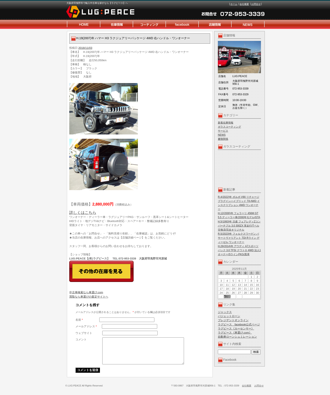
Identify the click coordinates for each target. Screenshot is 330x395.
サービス (223, 130)
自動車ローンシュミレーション (237, 336)
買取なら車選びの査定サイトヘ (88, 296)
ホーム (233, 4)
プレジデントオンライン (233, 320)
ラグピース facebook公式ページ (239, 324)
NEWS (222, 134)
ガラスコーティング (229, 126)
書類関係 (223, 138)
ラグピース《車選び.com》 (235, 332)
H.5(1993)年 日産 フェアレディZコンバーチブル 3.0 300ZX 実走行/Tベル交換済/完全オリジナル (239, 225)
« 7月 (227, 296)
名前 (79, 319)
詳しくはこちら (82, 212)
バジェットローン (229, 316)
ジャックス (225, 312)
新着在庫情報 (225, 122)
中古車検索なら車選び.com (86, 292)
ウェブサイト (83, 333)
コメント (81, 339)
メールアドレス (86, 326)
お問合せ (256, 4)
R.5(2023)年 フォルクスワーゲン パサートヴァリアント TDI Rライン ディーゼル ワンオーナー (238, 237)
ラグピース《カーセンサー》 (236, 328)
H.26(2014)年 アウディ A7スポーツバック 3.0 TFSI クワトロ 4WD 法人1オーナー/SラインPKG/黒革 (239, 250)
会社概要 (244, 4)
